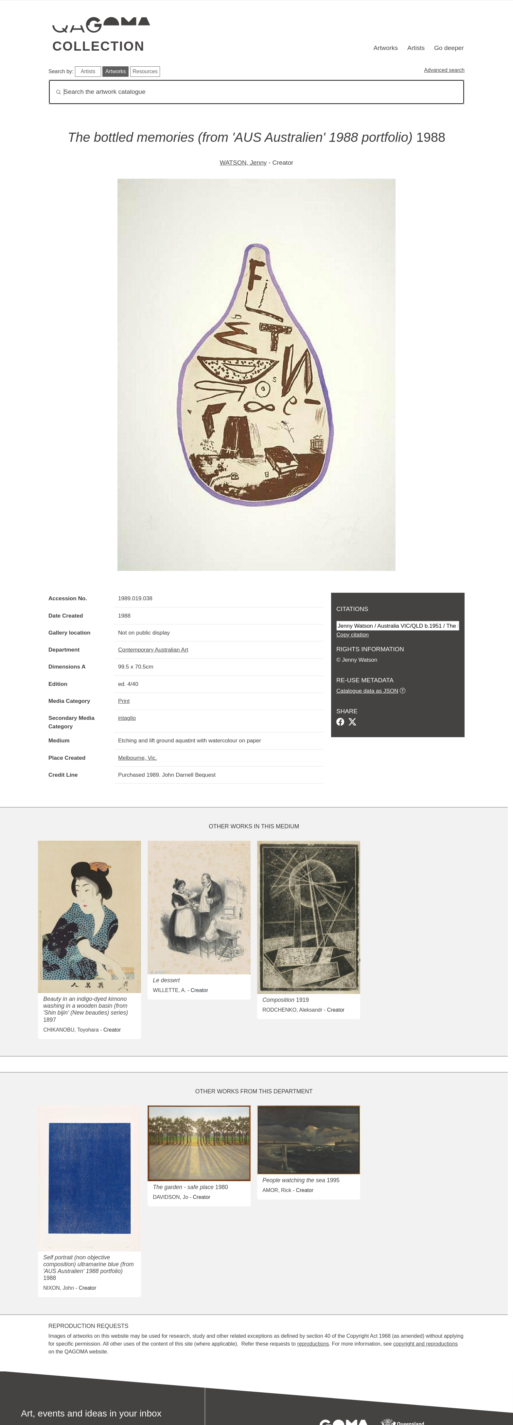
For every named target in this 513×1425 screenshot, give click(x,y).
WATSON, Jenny (243, 162)
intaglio (127, 718)
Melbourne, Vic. (137, 757)
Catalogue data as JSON (367, 691)
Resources (145, 71)
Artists (416, 47)
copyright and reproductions (425, 1344)
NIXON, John (58, 1288)
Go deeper (449, 47)
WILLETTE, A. (169, 990)
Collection (98, 46)
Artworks (386, 47)
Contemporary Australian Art (153, 649)
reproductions (313, 1344)
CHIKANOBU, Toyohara (71, 1030)
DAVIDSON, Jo (170, 1197)
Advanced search (444, 70)
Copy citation (352, 634)
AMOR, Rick (276, 1190)
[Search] (256, 92)
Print (124, 701)
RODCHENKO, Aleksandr (292, 1010)
